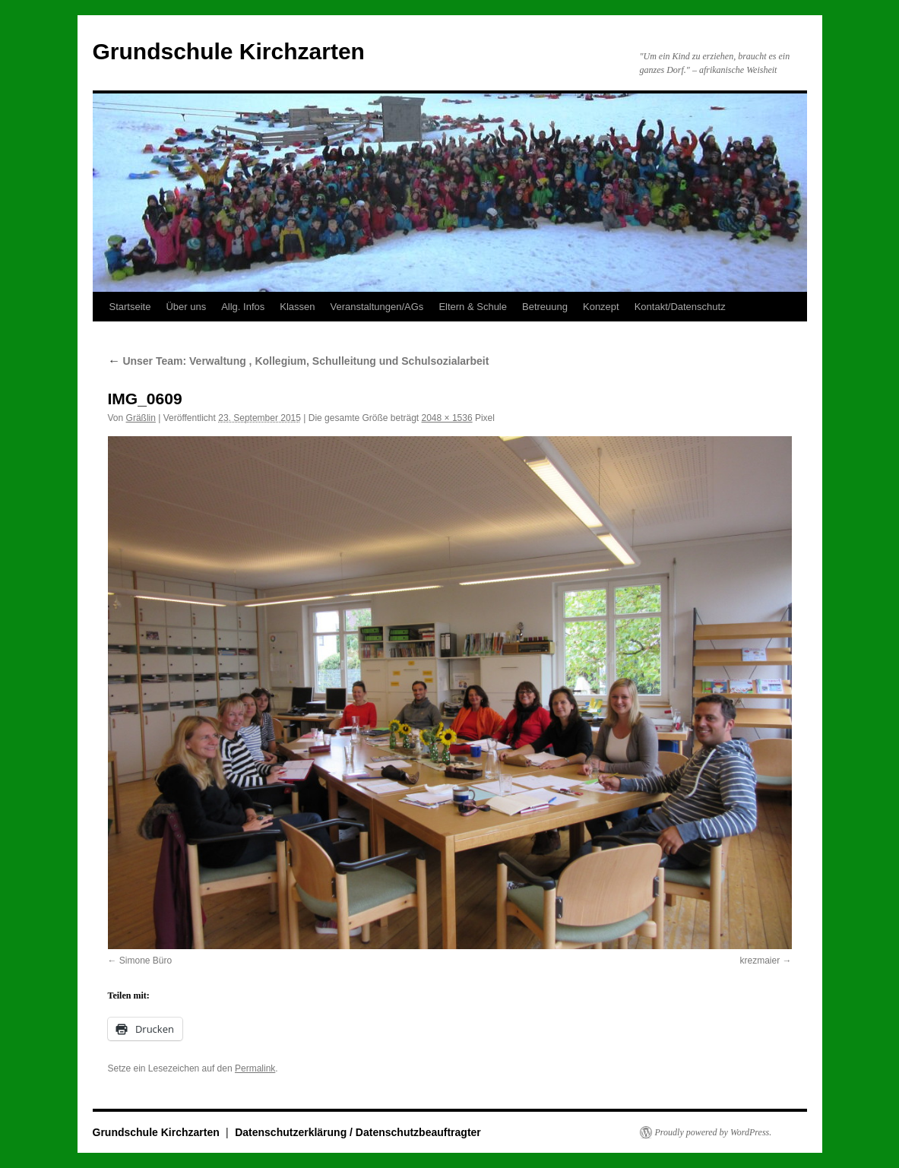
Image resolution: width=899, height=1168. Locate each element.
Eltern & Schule (472, 306)
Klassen (297, 306)
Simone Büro (145, 960)
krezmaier (759, 960)
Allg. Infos (242, 306)
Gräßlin (141, 418)
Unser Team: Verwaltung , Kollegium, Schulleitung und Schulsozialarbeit (298, 361)
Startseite (130, 306)
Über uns (186, 306)
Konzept (601, 306)
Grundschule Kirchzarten (229, 51)
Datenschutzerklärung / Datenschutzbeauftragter (358, 1132)
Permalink (255, 1068)
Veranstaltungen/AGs (377, 306)
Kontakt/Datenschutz (680, 306)
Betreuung (545, 306)
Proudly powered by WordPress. (713, 1132)
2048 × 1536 (447, 418)
